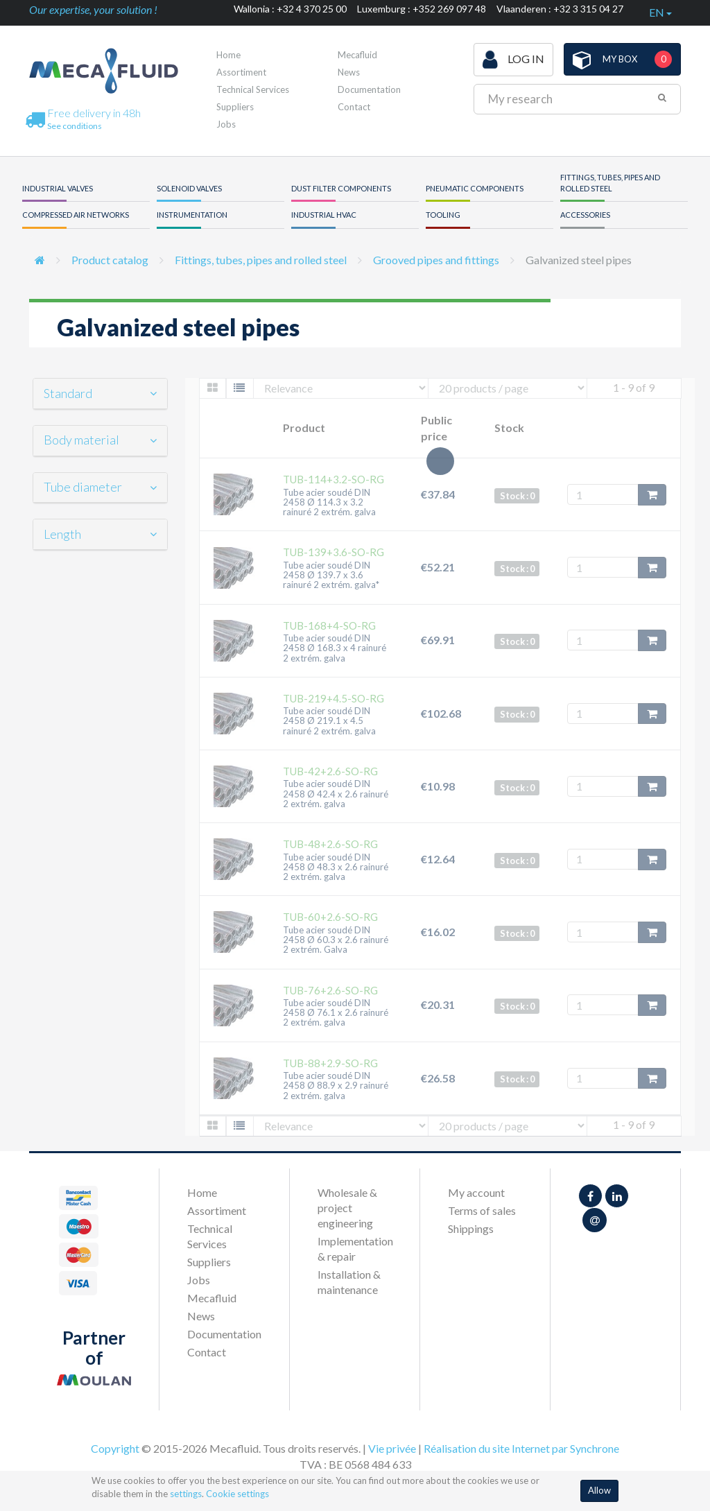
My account (476, 1192)
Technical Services (252, 89)
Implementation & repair (355, 1248)
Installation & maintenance (349, 1282)
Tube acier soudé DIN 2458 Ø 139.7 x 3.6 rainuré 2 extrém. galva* (331, 575)
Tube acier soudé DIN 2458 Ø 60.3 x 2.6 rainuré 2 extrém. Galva (335, 940)
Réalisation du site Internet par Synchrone (521, 1448)
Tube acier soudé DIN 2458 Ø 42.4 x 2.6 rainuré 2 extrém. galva (335, 793)
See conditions (74, 126)
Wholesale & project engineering (347, 1207)
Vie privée (392, 1448)
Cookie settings (237, 1493)
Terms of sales (482, 1210)
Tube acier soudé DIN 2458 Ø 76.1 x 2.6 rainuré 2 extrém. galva (335, 1012)
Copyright (115, 1448)
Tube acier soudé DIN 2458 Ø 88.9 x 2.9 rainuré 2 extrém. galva (335, 1085)
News (349, 72)
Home (228, 54)
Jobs (226, 124)
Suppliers (235, 106)
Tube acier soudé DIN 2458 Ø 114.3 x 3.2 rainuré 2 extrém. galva (329, 502)
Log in (513, 60)
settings (186, 1493)
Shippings (471, 1228)
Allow (599, 1490)
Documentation (369, 89)
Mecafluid (357, 54)
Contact (354, 106)
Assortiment (241, 72)
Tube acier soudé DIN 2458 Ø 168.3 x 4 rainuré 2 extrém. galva (334, 648)
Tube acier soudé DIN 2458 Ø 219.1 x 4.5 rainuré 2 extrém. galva (329, 720)
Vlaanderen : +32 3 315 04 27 (559, 9)
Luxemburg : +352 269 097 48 (421, 9)
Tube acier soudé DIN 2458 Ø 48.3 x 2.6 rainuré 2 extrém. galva (335, 867)
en (660, 12)
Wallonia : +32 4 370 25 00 (290, 9)
